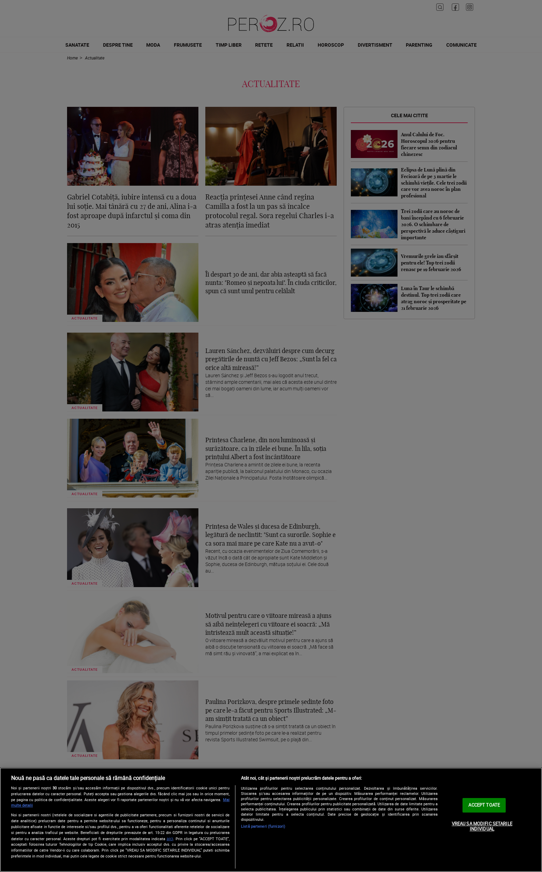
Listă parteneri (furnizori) (263, 826)
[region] (271, 820)
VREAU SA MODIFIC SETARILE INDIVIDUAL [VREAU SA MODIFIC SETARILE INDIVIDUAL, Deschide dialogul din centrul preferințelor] (482, 826)
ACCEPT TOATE (484, 805)
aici (170, 839)
